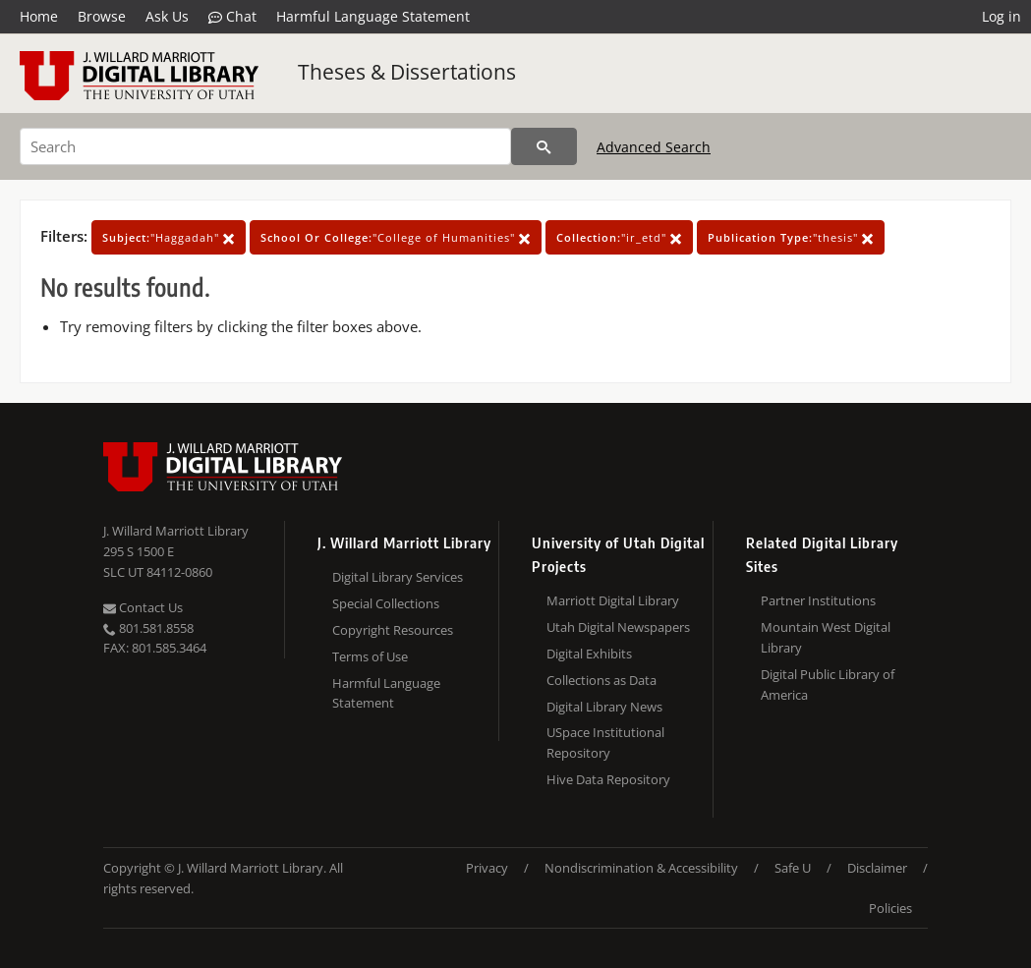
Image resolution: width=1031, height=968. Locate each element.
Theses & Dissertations (407, 71)
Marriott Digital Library (612, 600)
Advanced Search (654, 147)
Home (39, 16)
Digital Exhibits (589, 653)
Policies (890, 908)
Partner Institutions (818, 600)
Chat (232, 17)
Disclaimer (877, 868)
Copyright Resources (392, 630)
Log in (1001, 16)
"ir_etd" (619, 237)
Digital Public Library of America (827, 684)
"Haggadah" (168, 237)
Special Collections (385, 603)
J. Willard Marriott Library (176, 531)
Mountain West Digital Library (825, 637)
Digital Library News (604, 706)
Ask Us (167, 16)
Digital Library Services (397, 577)
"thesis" (791, 237)
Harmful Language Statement (373, 16)
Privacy (487, 868)
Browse (102, 16)
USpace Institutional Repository (605, 742)
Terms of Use (370, 656)
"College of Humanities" (395, 237)
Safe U (792, 868)
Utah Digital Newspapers (618, 627)
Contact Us (143, 607)
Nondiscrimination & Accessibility (641, 868)
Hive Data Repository (608, 779)
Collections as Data (601, 680)
